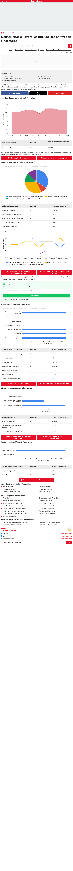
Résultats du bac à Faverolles (12, 525)
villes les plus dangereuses (20, 89)
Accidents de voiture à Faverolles (13, 511)
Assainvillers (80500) (9, 489)
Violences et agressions (44, 76)
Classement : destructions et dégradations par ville (19, 272)
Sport (3, 536)
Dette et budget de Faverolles (48, 498)
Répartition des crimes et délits (12, 78)
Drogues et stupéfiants (44, 78)
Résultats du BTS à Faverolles (48, 525)
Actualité (7, 33)
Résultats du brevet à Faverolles (49, 522)
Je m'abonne (35, 295)
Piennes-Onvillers (31, 50)
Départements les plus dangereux (55, 158)
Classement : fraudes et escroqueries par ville (55, 272)
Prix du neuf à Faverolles (47, 511)
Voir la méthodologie (34, 154)
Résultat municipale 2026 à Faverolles (15, 522)
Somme (37, 33)
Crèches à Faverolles (45, 503)
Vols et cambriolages (10, 80)
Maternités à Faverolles (46, 508)
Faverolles (6, 498)
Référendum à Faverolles (47, 514)
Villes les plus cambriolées (19, 383)
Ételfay (11, 50)
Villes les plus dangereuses (19, 158)
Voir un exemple (66, 534)
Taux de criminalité (9, 76)
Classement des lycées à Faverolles (14, 508)
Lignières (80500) (45, 486)
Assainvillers (19, 50)
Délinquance (16, 33)
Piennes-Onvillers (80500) (11, 492)
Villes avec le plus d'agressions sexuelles (19, 437)
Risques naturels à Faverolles (12, 503)
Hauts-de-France (27, 33)
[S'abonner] (36, 542)
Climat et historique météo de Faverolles (16, 514)
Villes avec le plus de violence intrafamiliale (55, 437)
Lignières (41, 50)
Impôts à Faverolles (45, 501)
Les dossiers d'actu (7, 539)
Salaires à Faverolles (9, 516)
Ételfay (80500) (8, 486)
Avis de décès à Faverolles (11, 501)
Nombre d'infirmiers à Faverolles (13, 506)
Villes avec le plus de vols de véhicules (55, 383)
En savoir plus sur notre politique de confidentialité (16, 299)
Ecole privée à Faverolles (47, 506)
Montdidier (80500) (45, 489)
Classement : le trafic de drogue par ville (37, 480)
